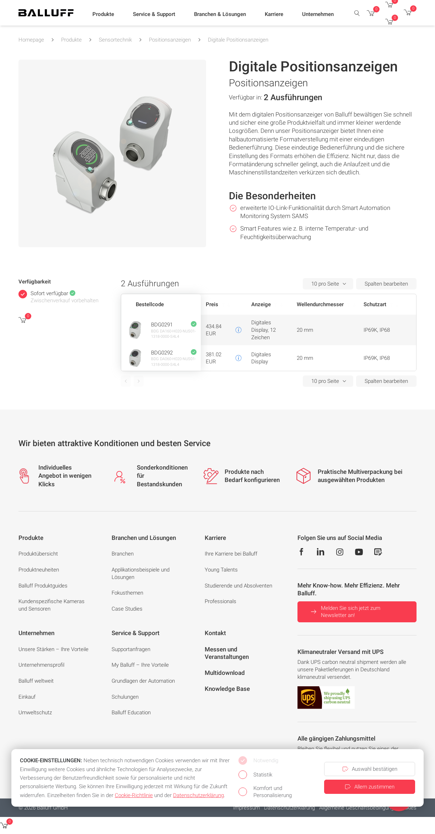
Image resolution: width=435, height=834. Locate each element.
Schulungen (125, 697)
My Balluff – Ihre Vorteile (140, 665)
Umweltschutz (35, 712)
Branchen (123, 554)
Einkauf (27, 697)
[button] (103, 14)
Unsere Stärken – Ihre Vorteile (53, 649)
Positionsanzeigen (170, 40)
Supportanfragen (131, 649)
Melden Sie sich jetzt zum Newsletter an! (344, 612)
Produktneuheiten (38, 570)
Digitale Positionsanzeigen (238, 40)
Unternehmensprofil (41, 665)
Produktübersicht (38, 554)
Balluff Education (131, 712)
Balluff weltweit (36, 681)
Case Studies (127, 609)
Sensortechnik (115, 40)
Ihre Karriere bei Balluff (231, 554)
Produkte (71, 40)
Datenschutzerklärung (289, 808)
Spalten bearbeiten (386, 284)
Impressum (246, 808)
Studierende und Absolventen (238, 586)
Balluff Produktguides (43, 586)
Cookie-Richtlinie (134, 795)
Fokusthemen (127, 593)
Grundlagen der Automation (143, 681)
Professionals (220, 601)
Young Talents (221, 570)
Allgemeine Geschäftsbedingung (356, 808)
